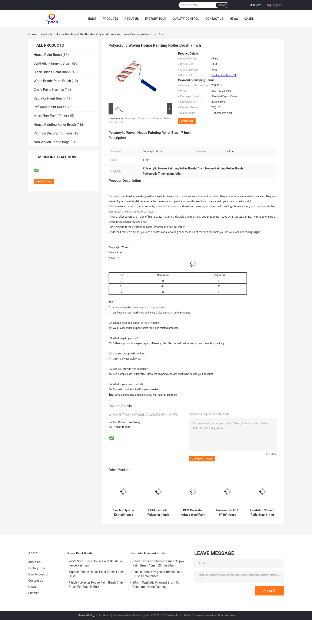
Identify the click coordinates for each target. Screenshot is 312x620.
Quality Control (186, 18)
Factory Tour (155, 18)
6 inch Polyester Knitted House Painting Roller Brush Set (123, 513)
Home (92, 18)
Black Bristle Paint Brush (52, 72)
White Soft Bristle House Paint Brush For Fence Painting (96, 563)
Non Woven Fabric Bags (52, 142)
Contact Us (214, 18)
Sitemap (33, 593)
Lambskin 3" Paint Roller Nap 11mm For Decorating (262, 513)
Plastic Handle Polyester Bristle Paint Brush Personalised (157, 574)
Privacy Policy (86, 615)
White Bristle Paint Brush (52, 81)
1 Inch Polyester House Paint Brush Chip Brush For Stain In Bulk (96, 584)
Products (110, 18)
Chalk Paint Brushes (49, 90)
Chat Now (254, 4)
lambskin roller (143, 394)
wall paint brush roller (165, 394)
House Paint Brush (48, 55)
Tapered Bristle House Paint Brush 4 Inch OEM (96, 574)
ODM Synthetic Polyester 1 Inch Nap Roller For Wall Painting (158, 513)
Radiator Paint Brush (49, 98)
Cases (249, 18)
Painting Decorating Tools (53, 133)
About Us (132, 18)
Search (222, 5)
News (234, 18)
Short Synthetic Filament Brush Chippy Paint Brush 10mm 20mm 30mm (158, 563)
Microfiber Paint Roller (50, 116)
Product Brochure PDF (224, 75)
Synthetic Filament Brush (52, 63)
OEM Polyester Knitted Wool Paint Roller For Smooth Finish (192, 513)
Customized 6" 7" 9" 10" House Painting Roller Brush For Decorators (227, 513)
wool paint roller (124, 394)
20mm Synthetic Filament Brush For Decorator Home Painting (157, 584)
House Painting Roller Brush (74, 34)
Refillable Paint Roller (50, 107)
